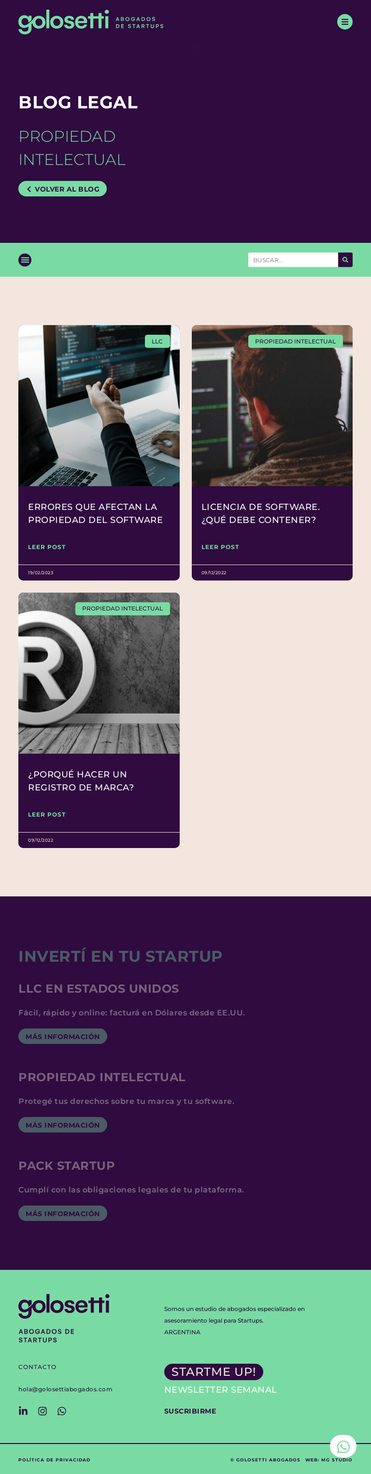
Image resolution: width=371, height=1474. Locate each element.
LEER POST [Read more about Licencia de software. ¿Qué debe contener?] (220, 547)
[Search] (345, 260)
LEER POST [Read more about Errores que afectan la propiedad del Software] (47, 547)
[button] (24, 260)
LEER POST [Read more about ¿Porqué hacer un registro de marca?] (47, 814)
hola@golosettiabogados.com (65, 1389)
